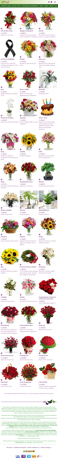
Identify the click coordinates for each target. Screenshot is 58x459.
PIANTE (46, 6)
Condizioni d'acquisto (19, 447)
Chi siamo (9, 447)
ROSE (41, 6)
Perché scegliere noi (33, 447)
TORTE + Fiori (53, 6)
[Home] (49, 2)
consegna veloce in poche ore (32, 431)
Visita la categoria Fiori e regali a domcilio (46, 430)
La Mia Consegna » (46, 447)
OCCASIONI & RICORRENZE (29, 6)
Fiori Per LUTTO (16, 6)
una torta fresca (19, 434)
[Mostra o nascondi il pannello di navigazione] (55, 2)
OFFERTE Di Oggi (5, 6)
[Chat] (52, 2)
